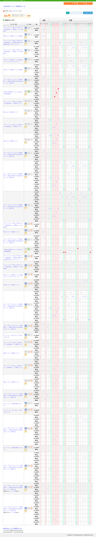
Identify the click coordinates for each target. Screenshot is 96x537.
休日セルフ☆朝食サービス (10, 112)
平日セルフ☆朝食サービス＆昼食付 (13, 36)
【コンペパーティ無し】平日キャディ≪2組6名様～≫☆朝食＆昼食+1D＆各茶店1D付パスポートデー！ (13, 257)
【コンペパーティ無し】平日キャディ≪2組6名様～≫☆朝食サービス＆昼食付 (13, 225)
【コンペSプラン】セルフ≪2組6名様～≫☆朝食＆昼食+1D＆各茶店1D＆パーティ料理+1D (13, 240)
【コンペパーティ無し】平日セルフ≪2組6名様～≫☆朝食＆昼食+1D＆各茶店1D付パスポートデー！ (13, 42)
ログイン (89, 3)
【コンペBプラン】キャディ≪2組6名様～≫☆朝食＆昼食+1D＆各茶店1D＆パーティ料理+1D (13, 327)
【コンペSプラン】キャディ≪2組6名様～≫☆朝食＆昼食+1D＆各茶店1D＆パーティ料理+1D (13, 487)
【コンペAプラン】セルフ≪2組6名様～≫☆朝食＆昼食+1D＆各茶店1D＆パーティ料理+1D (13, 154)
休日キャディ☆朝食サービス (11, 353)
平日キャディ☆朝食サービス (11, 232)
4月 (68, 13)
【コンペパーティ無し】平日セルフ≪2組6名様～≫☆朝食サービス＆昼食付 (13, 29)
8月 (81, 13)
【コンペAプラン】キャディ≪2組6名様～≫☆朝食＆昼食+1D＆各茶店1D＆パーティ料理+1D (13, 395)
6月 (74, 13)
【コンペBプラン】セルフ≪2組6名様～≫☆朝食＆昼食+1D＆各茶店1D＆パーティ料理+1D (13, 81)
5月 (71, 13)
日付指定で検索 (88, 13)
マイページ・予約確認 (70, 3)
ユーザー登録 (82, 3)
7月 (78, 13)
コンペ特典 (13, 491)
